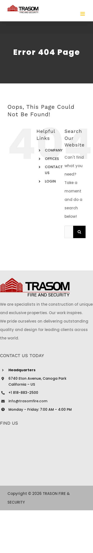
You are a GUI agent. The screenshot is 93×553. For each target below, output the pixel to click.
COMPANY (53, 150)
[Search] (79, 232)
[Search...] (68, 232)
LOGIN (50, 181)
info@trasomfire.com (27, 401)
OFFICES (52, 158)
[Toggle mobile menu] (83, 13)
